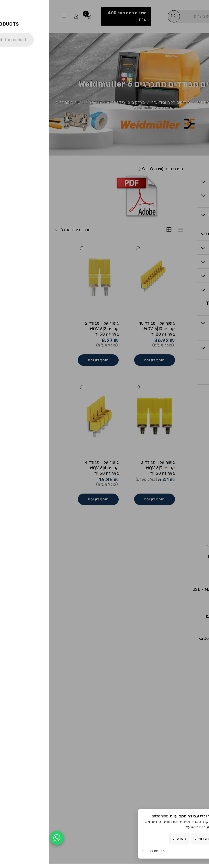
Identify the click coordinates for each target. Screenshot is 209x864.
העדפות (130, 838)
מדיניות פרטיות (105, 850)
